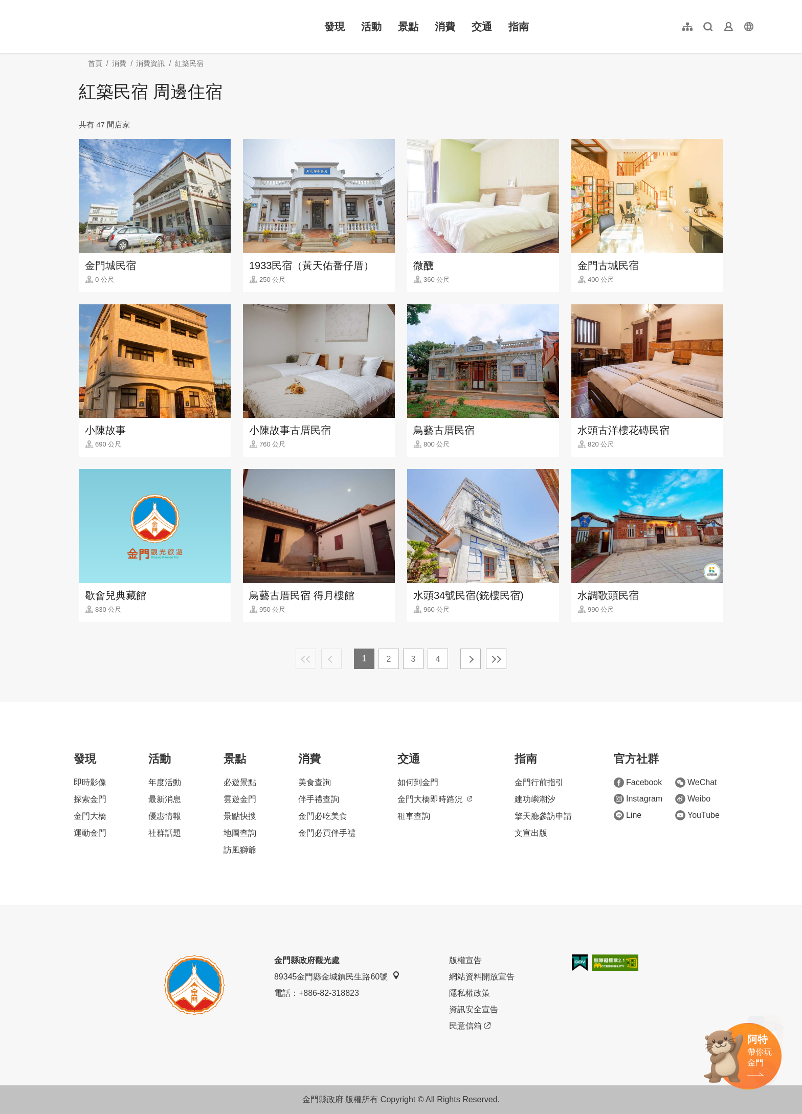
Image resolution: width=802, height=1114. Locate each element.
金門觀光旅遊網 (109, 26)
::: (46, 6)
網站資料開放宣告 (482, 976)
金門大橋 (90, 816)
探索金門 (90, 799)
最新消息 (164, 799)
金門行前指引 (539, 782)
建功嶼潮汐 (535, 799)
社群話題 (164, 833)
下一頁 (470, 659)
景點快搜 (240, 816)
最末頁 (496, 659)
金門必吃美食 (322, 816)
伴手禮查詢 (318, 799)
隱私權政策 (469, 993)
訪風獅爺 (240, 849)
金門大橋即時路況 (434, 799)
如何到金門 (417, 782)
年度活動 (164, 782)
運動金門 (90, 833)
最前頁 (306, 659)
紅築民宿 (189, 63)
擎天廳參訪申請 (543, 816)
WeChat (696, 782)
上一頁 (331, 659)
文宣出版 (531, 833)
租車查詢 (413, 816)
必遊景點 (240, 782)
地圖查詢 (240, 833)
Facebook (638, 782)
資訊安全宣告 (473, 1009)
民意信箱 (470, 1026)
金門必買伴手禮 (326, 833)
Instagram (638, 799)
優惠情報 (164, 816)
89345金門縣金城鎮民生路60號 (337, 976)
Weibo (692, 799)
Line (627, 815)
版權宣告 (465, 960)
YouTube (697, 815)
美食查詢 (314, 782)
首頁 (95, 63)
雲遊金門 (240, 799)
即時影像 (90, 782)
